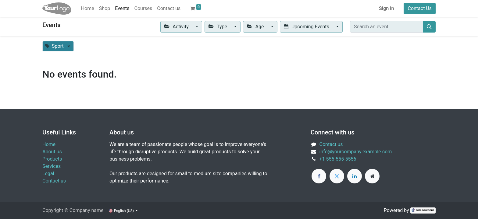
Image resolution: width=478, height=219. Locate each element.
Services (51, 166)
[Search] (429, 27)
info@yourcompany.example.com (355, 152)
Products (52, 159)
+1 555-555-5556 (337, 159)
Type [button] (218, 27)
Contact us (54, 181)
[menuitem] (88, 8)
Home (48, 144)
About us (52, 152)
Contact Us (420, 8)
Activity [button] (177, 27)
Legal (48, 173)
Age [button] (256, 27)
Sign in (386, 8)
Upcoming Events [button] (307, 27)
